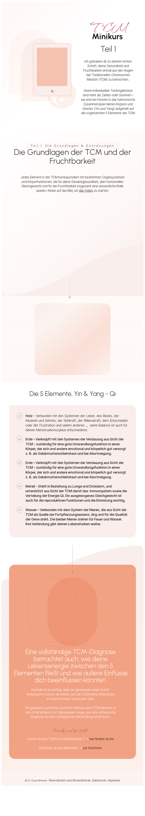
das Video (86, 191)
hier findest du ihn (101, 739)
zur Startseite (92, 748)
